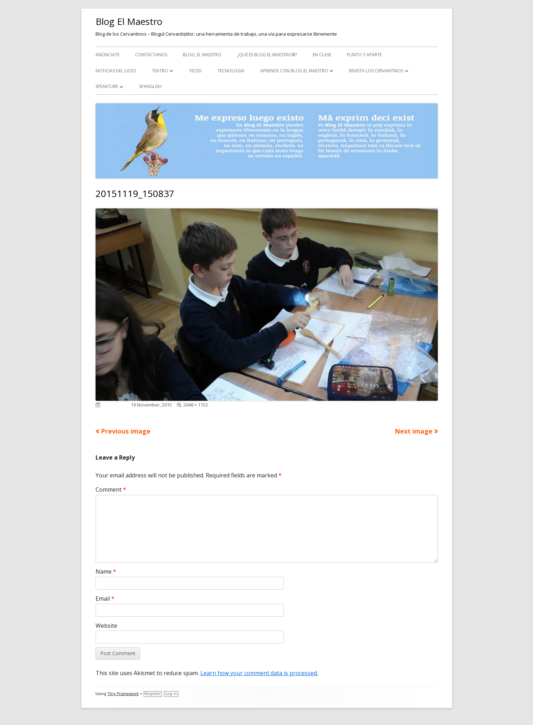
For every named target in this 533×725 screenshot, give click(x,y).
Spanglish (150, 86)
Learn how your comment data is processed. (259, 673)
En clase (322, 55)
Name (106, 571)
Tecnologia (231, 71)
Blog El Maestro (129, 21)
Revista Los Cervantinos (376, 71)
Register (153, 694)
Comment (111, 489)
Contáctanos (151, 55)
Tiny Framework (123, 694)
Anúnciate (107, 55)
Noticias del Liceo (116, 71)
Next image (413, 431)
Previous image (125, 431)
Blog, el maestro (202, 55)
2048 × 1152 (195, 405)
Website (106, 626)
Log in (171, 694)
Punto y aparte (364, 55)
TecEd (195, 71)
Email (105, 598)
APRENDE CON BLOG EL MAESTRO (294, 71)
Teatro (160, 71)
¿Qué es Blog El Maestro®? (267, 55)
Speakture (107, 86)
